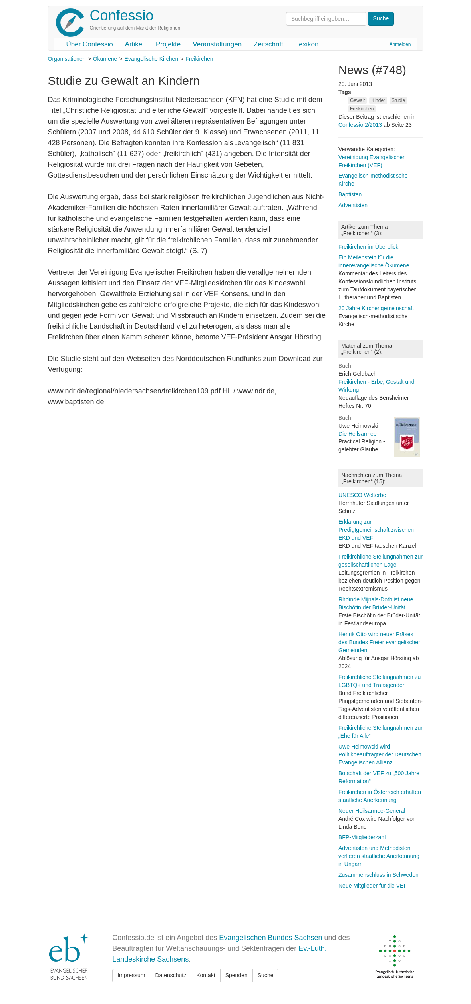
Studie (398, 100)
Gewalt (357, 100)
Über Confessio (89, 44)
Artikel (134, 44)
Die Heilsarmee (357, 434)
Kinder (378, 100)
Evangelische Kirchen (152, 59)
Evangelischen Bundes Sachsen (270, 938)
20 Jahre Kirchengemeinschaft (376, 308)
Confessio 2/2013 (361, 125)
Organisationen (67, 59)
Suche (266, 975)
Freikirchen (199, 59)
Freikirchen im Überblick (368, 247)
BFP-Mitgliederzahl (362, 837)
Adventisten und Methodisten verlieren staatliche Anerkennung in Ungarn (378, 856)
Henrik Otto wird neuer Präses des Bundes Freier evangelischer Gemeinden (379, 642)
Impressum (131, 975)
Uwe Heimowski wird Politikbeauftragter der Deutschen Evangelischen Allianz (379, 754)
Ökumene (105, 59)
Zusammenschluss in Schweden (378, 875)
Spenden (236, 975)
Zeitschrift (268, 44)
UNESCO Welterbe (362, 495)
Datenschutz (170, 975)
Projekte (168, 44)
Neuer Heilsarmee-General (371, 811)
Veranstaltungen (217, 44)
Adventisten (353, 205)
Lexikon (307, 44)
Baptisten (350, 194)
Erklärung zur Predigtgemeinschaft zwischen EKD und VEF (376, 530)
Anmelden (400, 44)
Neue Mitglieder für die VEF (372, 885)
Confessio (122, 15)
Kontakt (205, 975)
